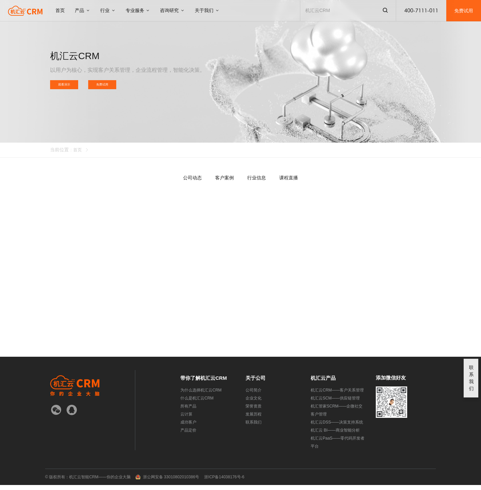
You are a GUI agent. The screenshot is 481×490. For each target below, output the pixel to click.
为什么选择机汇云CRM (200, 395)
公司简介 (254, 395)
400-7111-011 (421, 10)
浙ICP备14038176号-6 (224, 482)
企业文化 (254, 403)
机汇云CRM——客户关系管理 (337, 395)
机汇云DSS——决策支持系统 (337, 427)
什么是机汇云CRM (196, 403)
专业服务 (138, 10)
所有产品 (188, 411)
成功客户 (188, 427)
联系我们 (254, 427)
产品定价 (188, 435)
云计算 (186, 419)
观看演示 (67, 87)
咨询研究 (172, 10)
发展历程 (254, 419)
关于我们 (207, 10)
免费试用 (463, 10)
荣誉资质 (254, 411)
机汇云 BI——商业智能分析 (335, 435)
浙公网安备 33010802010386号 (171, 482)
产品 (82, 10)
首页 (60, 10)
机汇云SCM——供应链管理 (335, 403)
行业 (108, 10)
